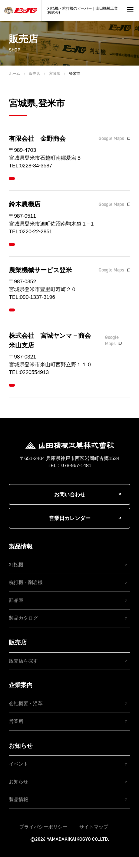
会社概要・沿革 (26, 703)
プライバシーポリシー (43, 827)
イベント (18, 764)
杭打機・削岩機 (26, 582)
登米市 (74, 73)
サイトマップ (93, 827)
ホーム (14, 73)
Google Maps (111, 138)
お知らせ (21, 746)
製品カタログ (23, 618)
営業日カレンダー (69, 518)
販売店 (34, 73)
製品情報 (21, 546)
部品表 (16, 600)
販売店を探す (23, 661)
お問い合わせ (69, 494)
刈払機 (16, 564)
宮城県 (54, 73)
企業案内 (21, 685)
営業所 (16, 721)
